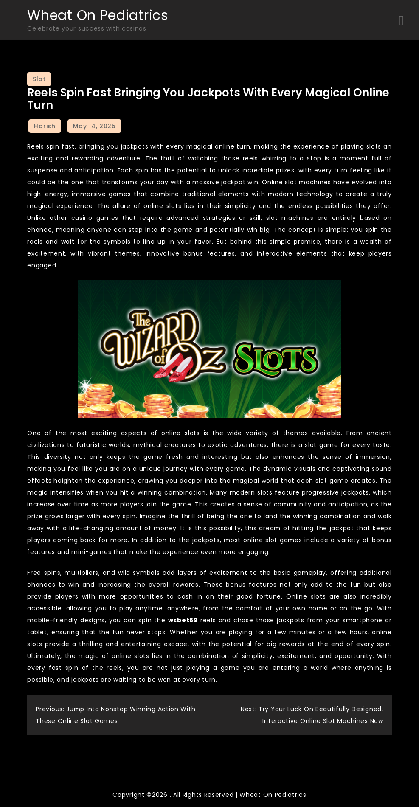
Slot (39, 79)
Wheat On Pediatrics (97, 15)
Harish (44, 126)
